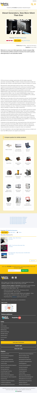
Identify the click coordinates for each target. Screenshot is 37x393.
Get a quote (17, 40)
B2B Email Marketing (5, 331)
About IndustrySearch (5, 327)
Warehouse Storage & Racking (24, 374)
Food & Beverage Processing (6, 371)
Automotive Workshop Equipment (7, 355)
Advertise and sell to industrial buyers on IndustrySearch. (13, 299)
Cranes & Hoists (4, 363)
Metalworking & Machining (24, 357)
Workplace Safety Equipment (24, 384)
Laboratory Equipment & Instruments (8, 384)
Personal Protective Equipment (25, 365)
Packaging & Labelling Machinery (25, 361)
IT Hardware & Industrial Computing (7, 380)
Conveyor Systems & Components (7, 361)
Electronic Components (5, 367)
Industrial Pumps (4, 378)
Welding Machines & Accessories (25, 378)
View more (33, 260)
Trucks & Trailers (22, 373)
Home (2, 324)
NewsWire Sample (4, 333)
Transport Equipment (23, 371)
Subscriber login (18, 348)
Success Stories (4, 337)
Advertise (34, 0)
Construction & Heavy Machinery (7, 359)
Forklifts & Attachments (5, 373)
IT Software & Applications (6, 382)
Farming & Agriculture (5, 369)
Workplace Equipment (23, 382)
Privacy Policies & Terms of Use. (25, 388)
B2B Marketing (3, 329)
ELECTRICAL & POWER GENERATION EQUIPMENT (18, 10)
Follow (19, 232)
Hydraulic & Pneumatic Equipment (7, 374)
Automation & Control (5, 353)
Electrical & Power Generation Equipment (8, 365)
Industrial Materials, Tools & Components (8, 376)
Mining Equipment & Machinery (25, 359)
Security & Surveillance (23, 367)
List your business (18, 342)
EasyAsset (14, 296)
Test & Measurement (23, 369)
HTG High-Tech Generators (20, 37)
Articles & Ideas (4, 326)
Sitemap (2, 339)
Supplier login (18, 345)
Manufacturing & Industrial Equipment (26, 353)
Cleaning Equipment (4, 357)
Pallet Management (22, 363)
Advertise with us (4, 335)
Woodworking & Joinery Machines (25, 380)
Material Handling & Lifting (24, 355)
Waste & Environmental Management (26, 376)
